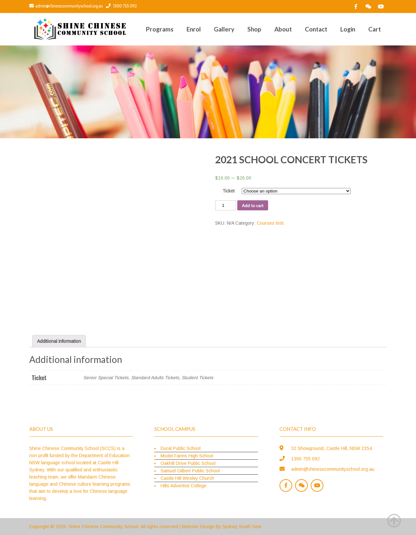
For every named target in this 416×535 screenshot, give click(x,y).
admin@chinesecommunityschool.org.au (66, 6)
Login (347, 29)
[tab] (59, 341)
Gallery (224, 29)
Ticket (228, 190)
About (283, 29)
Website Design (198, 526)
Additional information (59, 341)
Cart (374, 29)
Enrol (194, 29)
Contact (316, 29)
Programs (160, 29)
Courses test (270, 223)
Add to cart (252, 205)
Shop (254, 29)
